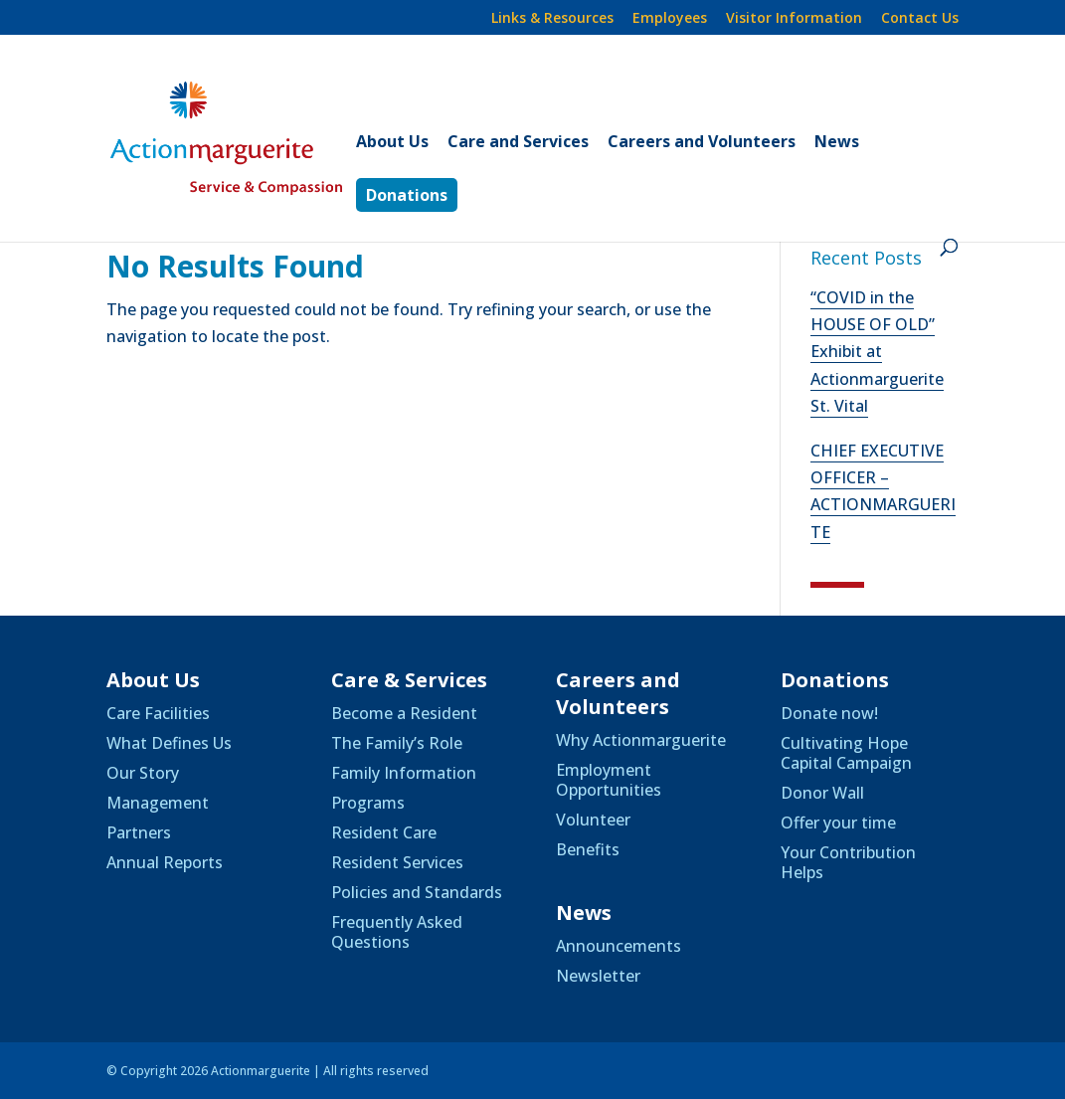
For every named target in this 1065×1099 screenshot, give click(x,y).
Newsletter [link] (598, 976)
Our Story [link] (142, 773)
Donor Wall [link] (822, 793)
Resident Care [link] (384, 832)
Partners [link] (138, 832)
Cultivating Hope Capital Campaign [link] (846, 753)
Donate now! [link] (829, 713)
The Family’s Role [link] (396, 743)
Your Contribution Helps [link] (848, 862)
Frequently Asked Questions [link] (396, 932)
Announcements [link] (618, 946)
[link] (259, 136)
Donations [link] (406, 195)
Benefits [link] (588, 849)
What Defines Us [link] (169, 743)
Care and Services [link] (518, 143)
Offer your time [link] (838, 822)
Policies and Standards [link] (416, 892)
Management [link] (157, 803)
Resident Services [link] (397, 862)
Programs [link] (368, 803)
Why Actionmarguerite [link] (641, 740)
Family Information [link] (403, 773)
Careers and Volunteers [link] (702, 143)
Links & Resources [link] (552, 19)
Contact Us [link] (920, 19)
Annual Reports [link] (164, 862)
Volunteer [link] (593, 819)
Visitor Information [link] (794, 19)
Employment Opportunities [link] (608, 780)
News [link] (836, 143)
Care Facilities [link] (158, 713)
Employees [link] (669, 19)
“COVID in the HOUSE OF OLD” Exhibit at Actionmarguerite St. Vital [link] (877, 351)
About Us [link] (392, 143)
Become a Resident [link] (404, 713)
